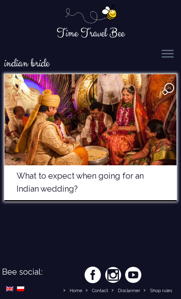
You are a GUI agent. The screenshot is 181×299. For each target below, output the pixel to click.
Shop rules (161, 290)
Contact (100, 290)
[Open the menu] (168, 54)
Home (76, 290)
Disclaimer (129, 290)
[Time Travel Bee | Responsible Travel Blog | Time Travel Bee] (90, 14)
